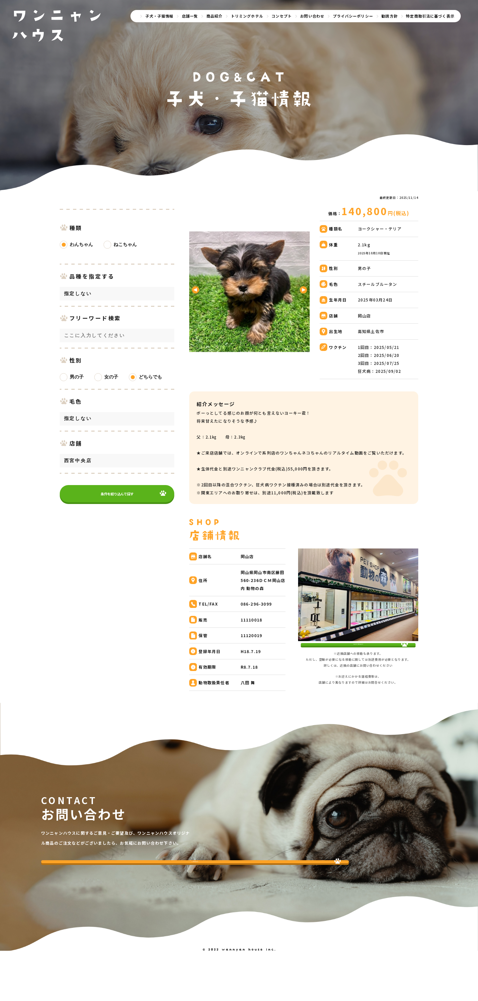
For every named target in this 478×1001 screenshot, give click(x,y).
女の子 (111, 384)
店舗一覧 (190, 16)
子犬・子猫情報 (159, 16)
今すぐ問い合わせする (84, 888)
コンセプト (282, 16)
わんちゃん (81, 252)
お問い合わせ (312, 16)
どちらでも (150, 384)
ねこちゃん (125, 252)
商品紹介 (214, 16)
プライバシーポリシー (353, 16)
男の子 (77, 384)
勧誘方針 (389, 16)
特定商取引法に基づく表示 (430, 16)
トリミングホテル (247, 16)
